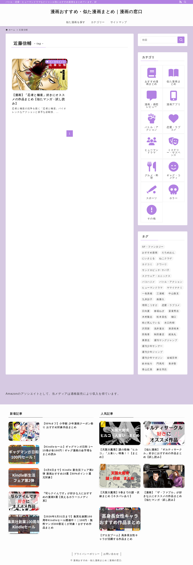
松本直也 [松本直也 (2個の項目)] (162, 317)
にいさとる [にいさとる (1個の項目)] (148, 258)
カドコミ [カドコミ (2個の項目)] (147, 264)
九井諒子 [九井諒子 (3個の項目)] (147, 299)
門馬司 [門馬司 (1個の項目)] (160, 363)
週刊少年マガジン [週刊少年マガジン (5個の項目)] (152, 357)
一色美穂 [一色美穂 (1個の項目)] (147, 293)
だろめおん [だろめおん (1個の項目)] (168, 252)
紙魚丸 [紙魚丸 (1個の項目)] (172, 334)
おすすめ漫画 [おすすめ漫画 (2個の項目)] (150, 252)
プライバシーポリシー (87, 554)
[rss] (180, 2)
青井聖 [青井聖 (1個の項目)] (172, 363)
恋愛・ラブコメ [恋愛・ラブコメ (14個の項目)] (171, 305)
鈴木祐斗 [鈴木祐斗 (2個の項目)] (147, 363)
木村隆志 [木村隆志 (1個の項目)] (147, 317)
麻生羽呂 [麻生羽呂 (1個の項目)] (162, 369)
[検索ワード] (163, 39)
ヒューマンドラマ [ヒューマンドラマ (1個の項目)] (152, 287)
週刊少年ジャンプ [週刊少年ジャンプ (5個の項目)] (152, 352)
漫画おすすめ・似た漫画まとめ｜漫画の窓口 (97, 12)
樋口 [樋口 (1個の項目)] (173, 317)
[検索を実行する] (181, 39)
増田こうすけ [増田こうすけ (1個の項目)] (150, 305)
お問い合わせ (111, 554)
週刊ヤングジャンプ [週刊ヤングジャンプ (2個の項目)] (165, 340)
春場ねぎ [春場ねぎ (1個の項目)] (159, 311)
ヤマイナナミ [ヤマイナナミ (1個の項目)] (175, 287)
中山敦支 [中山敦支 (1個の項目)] (174, 293)
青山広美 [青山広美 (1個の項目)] (147, 369)
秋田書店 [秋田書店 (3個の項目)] (159, 334)
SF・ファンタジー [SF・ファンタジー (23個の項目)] (153, 246)
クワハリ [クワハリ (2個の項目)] (162, 264)
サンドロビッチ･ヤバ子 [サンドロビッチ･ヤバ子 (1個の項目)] (155, 270)
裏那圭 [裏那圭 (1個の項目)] (146, 340)
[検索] (185, 2)
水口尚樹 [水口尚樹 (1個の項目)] (169, 322)
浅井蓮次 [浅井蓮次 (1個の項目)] (159, 328)
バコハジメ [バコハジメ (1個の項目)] (148, 281)
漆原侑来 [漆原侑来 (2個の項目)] (174, 328)
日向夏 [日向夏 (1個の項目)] (146, 311)
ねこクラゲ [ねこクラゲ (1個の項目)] (165, 258)
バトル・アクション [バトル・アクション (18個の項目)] (170, 281)
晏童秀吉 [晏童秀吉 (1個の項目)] (174, 311)
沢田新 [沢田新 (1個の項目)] (146, 328)
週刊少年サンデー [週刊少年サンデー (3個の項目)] (152, 346)
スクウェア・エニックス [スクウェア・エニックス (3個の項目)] (156, 276)
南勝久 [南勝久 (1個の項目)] (160, 299)
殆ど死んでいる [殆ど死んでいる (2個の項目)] (151, 322)
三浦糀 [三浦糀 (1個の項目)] (160, 293)
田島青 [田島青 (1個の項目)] (146, 334)
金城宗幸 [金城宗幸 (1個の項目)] (172, 357)
